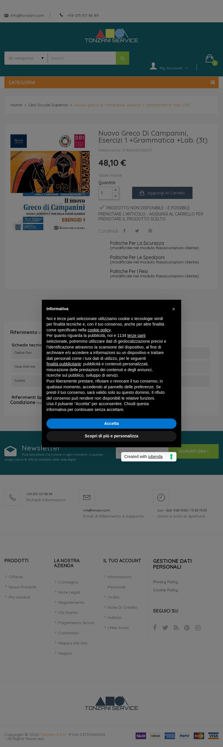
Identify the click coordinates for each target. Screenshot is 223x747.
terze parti (136, 335)
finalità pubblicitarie (63, 364)
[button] (173, 309)
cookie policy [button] (99, 330)
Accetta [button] (111, 423)
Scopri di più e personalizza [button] (111, 436)
